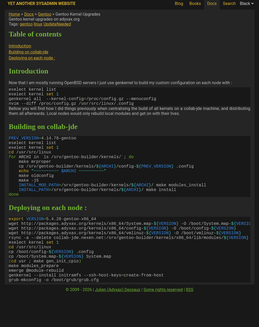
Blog (179, 3)
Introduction (20, 46)
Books (195, 3)
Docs (212, 3)
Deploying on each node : (32, 57)
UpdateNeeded (57, 24)
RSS (189, 321)
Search (229, 3)
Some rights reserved (163, 321)
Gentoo (44, 14)
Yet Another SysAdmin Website (42, 3)
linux (38, 24)
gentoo (26, 24)
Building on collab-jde (28, 52)
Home (14, 14)
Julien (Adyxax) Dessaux (117, 321)
